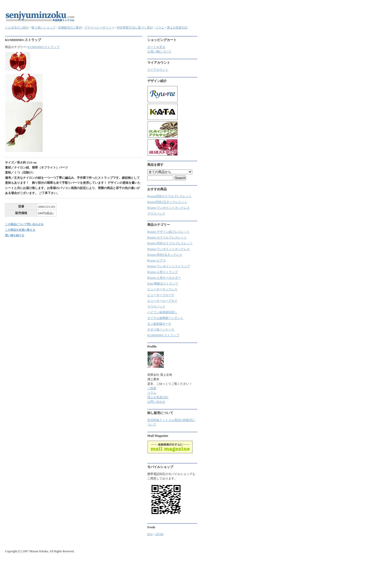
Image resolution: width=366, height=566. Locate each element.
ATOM (159, 534)
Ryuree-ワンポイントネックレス (168, 208)
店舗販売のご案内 (70, 27)
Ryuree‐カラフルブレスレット (167, 237)
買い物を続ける (14, 235)
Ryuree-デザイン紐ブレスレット (168, 232)
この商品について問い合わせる (24, 224)
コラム (159, 27)
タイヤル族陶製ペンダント (165, 318)
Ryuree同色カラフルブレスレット (169, 196)
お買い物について (159, 51)
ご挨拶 (151, 388)
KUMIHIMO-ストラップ (43, 47)
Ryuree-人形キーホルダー (164, 278)
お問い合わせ (156, 402)
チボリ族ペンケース (160, 329)
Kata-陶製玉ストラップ (162, 283)
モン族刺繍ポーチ (159, 324)
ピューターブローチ (160, 295)
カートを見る (156, 47)
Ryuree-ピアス (156, 260)
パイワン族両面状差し (162, 312)
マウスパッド (156, 213)
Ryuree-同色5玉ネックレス (164, 254)
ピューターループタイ (162, 300)
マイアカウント (157, 70)
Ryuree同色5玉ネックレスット (167, 202)
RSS (150, 534)
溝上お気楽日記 (177, 27)
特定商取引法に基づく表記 (135, 27)
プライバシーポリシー (99, 27)
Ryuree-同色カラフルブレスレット (170, 243)
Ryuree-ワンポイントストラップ (168, 266)
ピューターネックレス (162, 289)
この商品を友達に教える (20, 229)
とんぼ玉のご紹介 (17, 27)
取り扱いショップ (43, 27)
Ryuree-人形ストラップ (162, 272)
